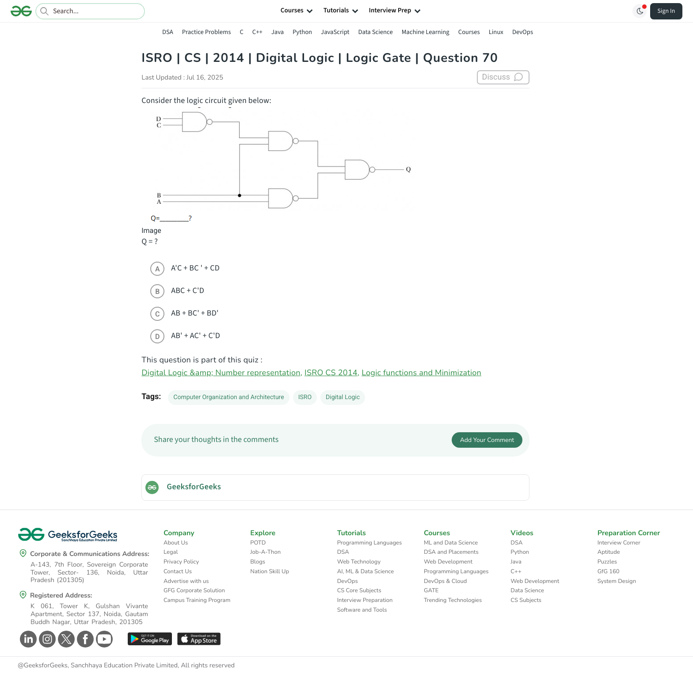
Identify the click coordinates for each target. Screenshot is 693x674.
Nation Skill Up (269, 571)
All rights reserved (208, 665)
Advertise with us (186, 581)
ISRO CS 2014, (332, 373)
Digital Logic (343, 397)
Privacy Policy (181, 562)
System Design (617, 581)
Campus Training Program (197, 600)
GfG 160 (609, 571)
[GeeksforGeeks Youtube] (103, 639)
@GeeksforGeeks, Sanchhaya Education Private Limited (98, 665)
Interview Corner (619, 543)
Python (302, 32)
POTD (258, 543)
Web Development (448, 562)
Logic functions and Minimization (421, 373)
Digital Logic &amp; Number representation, (221, 373)
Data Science (375, 32)
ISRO (305, 397)
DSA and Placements (451, 552)
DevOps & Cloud (445, 581)
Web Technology (359, 562)
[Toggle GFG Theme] (639, 11)
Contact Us (178, 571)
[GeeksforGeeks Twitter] (65, 639)
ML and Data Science (451, 543)
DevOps (522, 32)
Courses (469, 32)
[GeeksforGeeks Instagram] (46, 639)
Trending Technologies (453, 600)
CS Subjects (525, 600)
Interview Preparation (365, 600)
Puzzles (607, 562)
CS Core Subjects (359, 590)
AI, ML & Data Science (365, 571)
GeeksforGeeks (194, 487)
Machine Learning (425, 32)
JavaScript (335, 32)
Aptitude (609, 552)
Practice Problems (206, 32)
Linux (496, 32)
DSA (167, 32)
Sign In (666, 11)
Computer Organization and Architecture (228, 397)
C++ (257, 32)
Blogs (257, 562)
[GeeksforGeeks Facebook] (84, 639)
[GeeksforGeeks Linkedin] (27, 639)
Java (277, 32)
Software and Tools (362, 610)
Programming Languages (369, 543)
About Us (176, 543)
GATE (431, 590)
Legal (171, 552)
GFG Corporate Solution (194, 590)
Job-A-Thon (265, 552)
